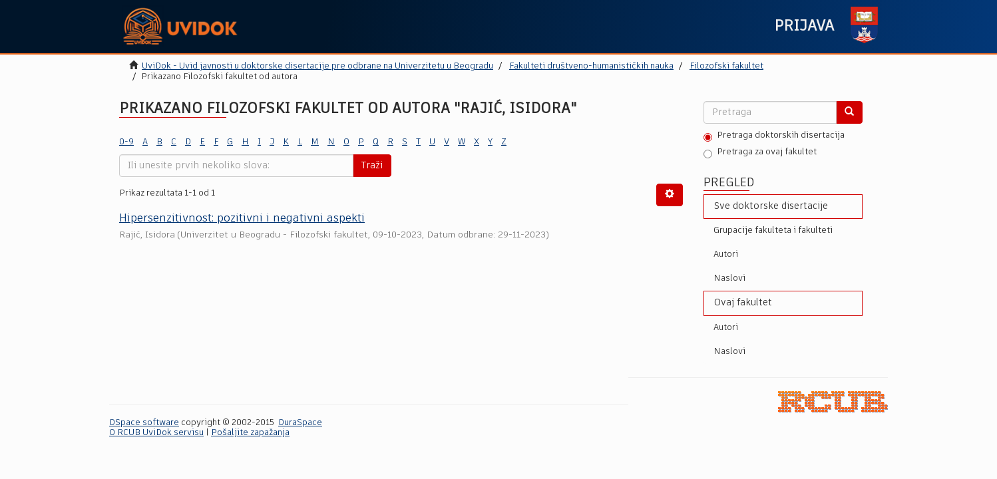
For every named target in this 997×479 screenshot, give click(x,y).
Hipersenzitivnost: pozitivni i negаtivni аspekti (242, 218)
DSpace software (144, 422)
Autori (725, 254)
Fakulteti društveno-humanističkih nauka (591, 66)
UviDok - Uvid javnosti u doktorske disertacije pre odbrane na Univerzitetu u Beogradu (317, 66)
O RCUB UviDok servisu (156, 432)
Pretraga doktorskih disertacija (774, 136)
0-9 (126, 142)
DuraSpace (300, 422)
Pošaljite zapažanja (250, 432)
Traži (372, 165)
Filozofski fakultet (726, 66)
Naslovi (729, 278)
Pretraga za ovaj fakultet (760, 153)
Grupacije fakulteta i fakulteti (773, 230)
